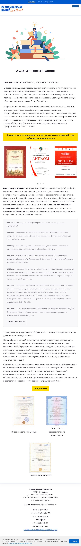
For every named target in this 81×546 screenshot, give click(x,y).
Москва (31, 2)
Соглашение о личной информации (40, 530)
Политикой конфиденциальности (20, 543)
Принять (74, 541)
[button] (38, 184)
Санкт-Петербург (45, 2)
